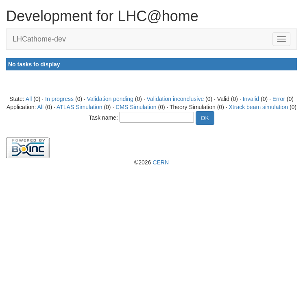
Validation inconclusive (175, 99)
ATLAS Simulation (79, 107)
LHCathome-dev (39, 39)
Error (278, 99)
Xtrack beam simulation (258, 107)
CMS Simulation (136, 107)
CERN (161, 162)
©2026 (151, 162)
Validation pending (110, 99)
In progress (59, 99)
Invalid (251, 99)
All (29, 99)
